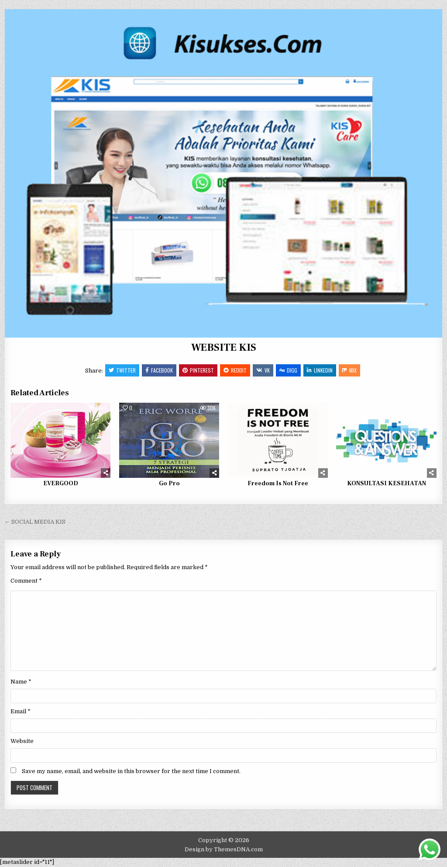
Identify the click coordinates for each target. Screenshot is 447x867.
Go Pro (169, 483)
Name (20, 681)
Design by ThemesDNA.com (224, 849)
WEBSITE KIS (223, 347)
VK (263, 370)
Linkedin (320, 370)
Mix (349, 370)
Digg (288, 370)
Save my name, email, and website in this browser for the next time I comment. (131, 771)
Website (22, 741)
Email (20, 711)
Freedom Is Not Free (278, 483)
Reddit (235, 370)
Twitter (122, 370)
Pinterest (198, 370)
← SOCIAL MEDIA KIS (34, 521)
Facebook (159, 370)
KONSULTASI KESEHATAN (386, 483)
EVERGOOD (60, 483)
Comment (26, 580)
